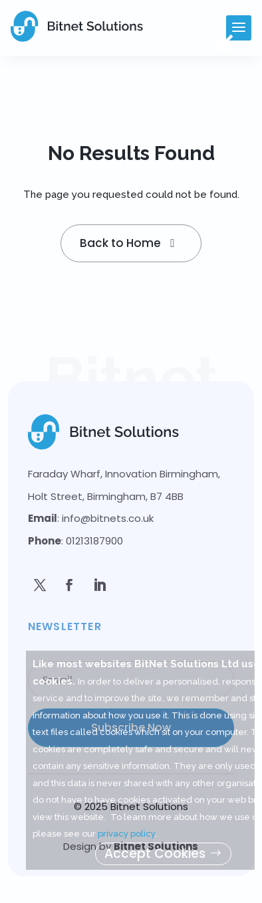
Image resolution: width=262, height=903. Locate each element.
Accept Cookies (154, 853)
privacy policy (126, 834)
